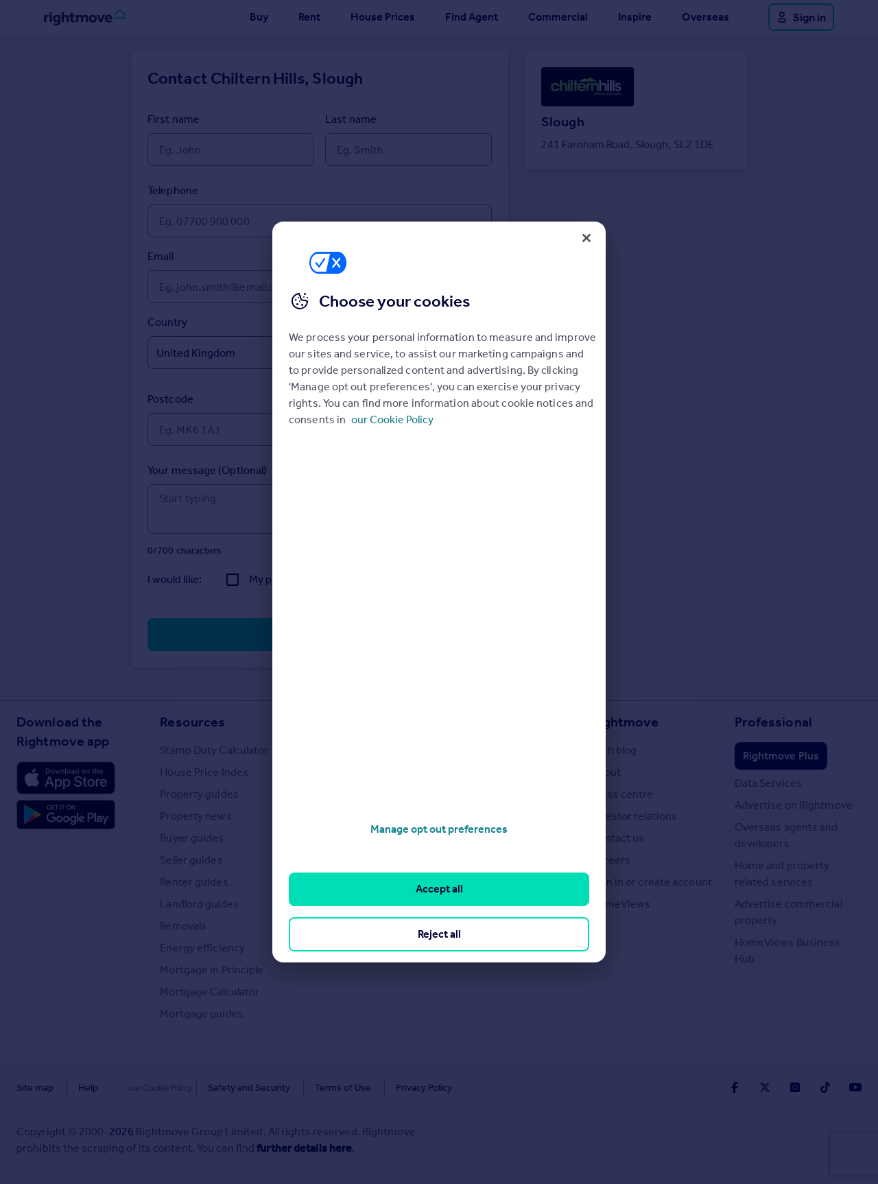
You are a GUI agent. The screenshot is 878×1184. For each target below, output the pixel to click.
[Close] (586, 238)
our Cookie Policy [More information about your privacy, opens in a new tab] (392, 419)
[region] (439, 592)
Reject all (439, 933)
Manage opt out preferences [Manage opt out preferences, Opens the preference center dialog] (439, 829)
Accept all (439, 888)
